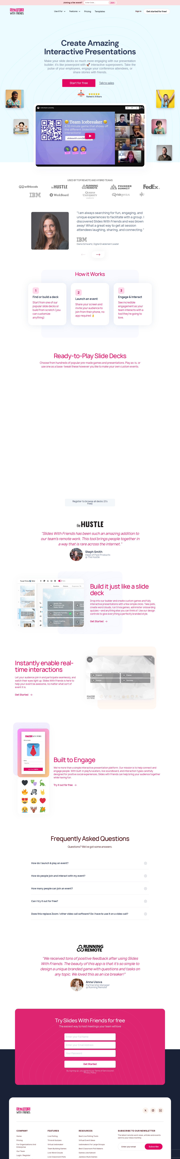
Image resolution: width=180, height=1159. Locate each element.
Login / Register (23, 1155)
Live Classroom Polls (57, 1157)
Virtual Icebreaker (55, 1144)
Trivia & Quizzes (55, 1140)
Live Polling (53, 1136)
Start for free (79, 83)
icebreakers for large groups (92, 1144)
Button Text (113, 3)
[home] (17, 11)
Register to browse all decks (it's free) (90, 502)
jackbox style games (88, 1157)
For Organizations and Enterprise (26, 1145)
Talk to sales (106, 83)
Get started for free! (156, 11)
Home (19, 1136)
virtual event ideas (87, 1140)
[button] (60, 11)
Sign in (138, 11)
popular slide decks (44, 306)
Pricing (87, 11)
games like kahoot (87, 1152)
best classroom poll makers (91, 1148)
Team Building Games (57, 1148)
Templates (100, 11)
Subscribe (153, 1146)
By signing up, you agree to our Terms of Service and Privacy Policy (90, 1072)
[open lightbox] (90, 135)
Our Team (20, 1151)
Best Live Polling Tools (88, 1136)
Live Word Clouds (55, 1152)
